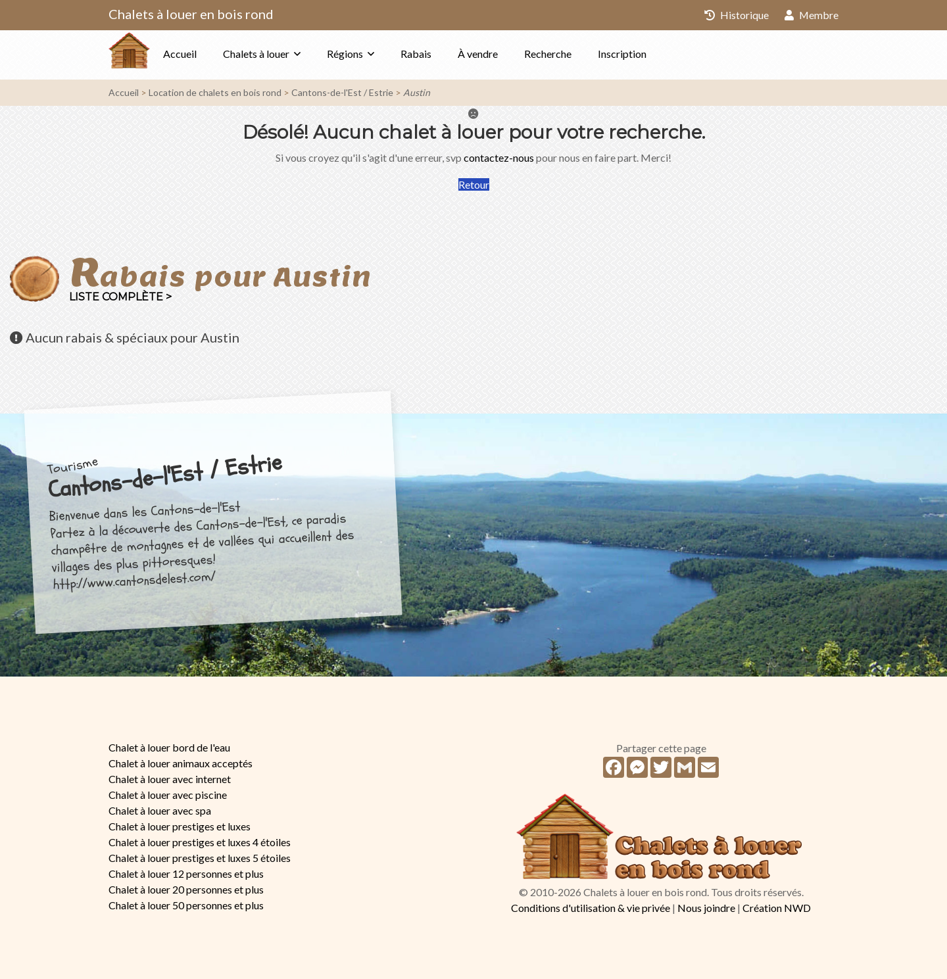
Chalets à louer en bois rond (191, 14)
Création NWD (776, 907)
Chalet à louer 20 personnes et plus (186, 889)
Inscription (648, 53)
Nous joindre (706, 907)
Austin (416, 92)
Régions (371, 53)
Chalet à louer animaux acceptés (181, 763)
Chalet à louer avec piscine (168, 794)
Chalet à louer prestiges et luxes (180, 826)
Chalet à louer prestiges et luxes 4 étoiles (200, 842)
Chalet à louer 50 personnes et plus (186, 905)
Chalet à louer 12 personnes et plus (186, 873)
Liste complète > (120, 297)
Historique (736, 15)
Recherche (574, 53)
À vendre (504, 53)
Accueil (206, 53)
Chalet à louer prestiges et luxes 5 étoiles (200, 857)
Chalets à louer (282, 53)
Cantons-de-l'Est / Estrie (342, 92)
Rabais (442, 53)
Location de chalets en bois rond (215, 92)
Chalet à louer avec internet (170, 779)
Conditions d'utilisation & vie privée (590, 907)
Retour (473, 184)
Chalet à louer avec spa (160, 810)
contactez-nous (499, 157)
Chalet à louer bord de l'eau (169, 747)
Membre (811, 15)
